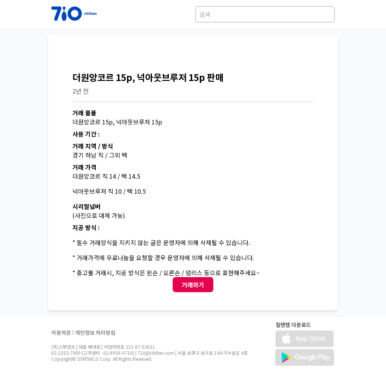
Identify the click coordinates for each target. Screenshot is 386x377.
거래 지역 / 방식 (92, 145)
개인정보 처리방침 (95, 332)
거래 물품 (84, 112)
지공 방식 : (86, 227)
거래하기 (193, 284)
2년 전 (80, 90)
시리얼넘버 (86, 206)
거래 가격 (84, 167)
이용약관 (61, 332)
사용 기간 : (86, 133)
